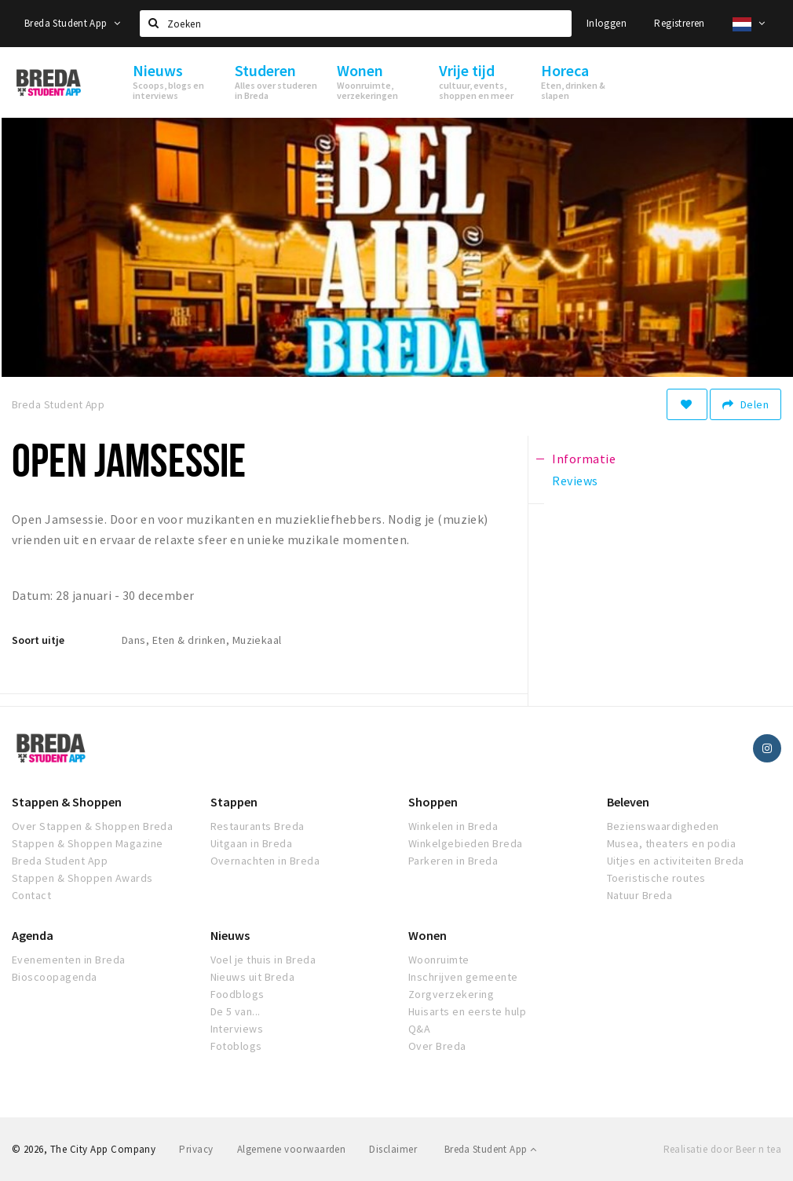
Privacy (196, 1149)
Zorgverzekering (451, 994)
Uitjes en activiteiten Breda (675, 861)
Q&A (419, 1029)
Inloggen (607, 23)
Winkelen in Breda (453, 826)
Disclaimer (393, 1149)
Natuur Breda (640, 895)
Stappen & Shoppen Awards (82, 878)
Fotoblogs (236, 1046)
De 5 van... (235, 1011)
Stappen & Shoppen (67, 802)
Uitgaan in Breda (251, 843)
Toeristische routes (656, 878)
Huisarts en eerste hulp (467, 1011)
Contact (31, 895)
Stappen (234, 802)
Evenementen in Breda (69, 959)
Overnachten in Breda (265, 861)
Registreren (679, 23)
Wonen (427, 935)
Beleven (628, 802)
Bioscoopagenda (54, 977)
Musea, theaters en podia (671, 843)
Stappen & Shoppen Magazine (87, 843)
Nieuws (230, 935)
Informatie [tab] (584, 458)
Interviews (237, 1029)
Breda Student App (72, 23)
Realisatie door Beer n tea (722, 1149)
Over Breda (437, 1046)
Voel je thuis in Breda (263, 959)
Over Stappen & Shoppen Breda (92, 826)
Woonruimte (439, 959)
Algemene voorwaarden (291, 1149)
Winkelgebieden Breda (465, 843)
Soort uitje (38, 640)
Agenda (32, 935)
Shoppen (433, 802)
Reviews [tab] (574, 480)
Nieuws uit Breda (252, 977)
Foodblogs (237, 994)
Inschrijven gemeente (463, 977)
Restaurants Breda (257, 826)
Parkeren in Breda (453, 861)
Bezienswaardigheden (663, 826)
